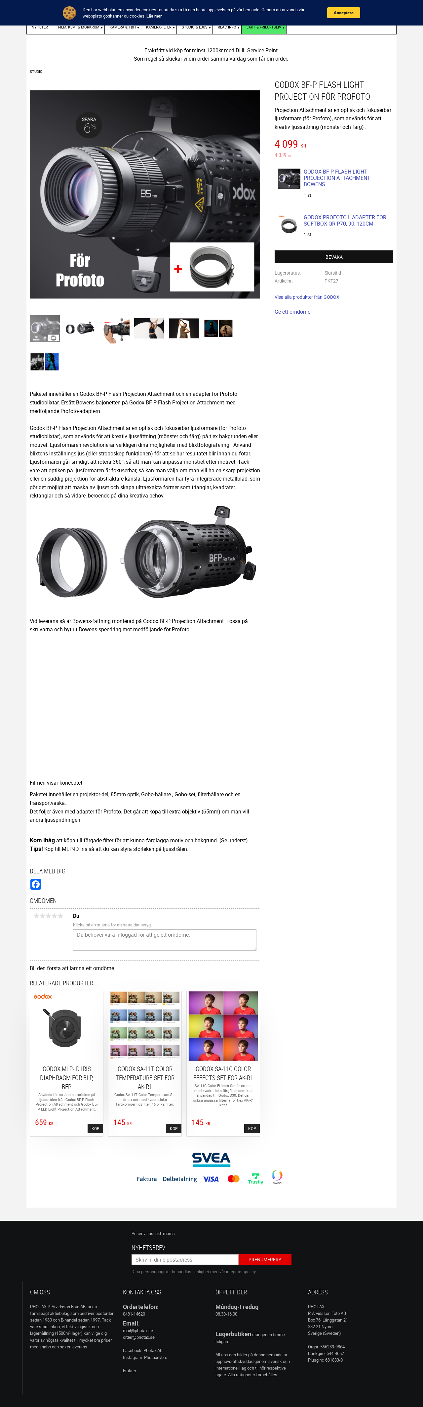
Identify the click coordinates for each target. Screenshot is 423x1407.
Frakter (129, 1371)
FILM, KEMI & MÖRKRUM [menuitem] (78, 27)
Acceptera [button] (344, 13)
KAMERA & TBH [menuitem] (123, 27)
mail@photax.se (138, 1330)
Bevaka (334, 257)
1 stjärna (36, 916)
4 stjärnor (54, 916)
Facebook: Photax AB (143, 1350)
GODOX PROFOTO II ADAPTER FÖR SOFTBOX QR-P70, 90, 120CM (345, 220)
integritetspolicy (240, 1272)
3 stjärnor (48, 916)
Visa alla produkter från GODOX (307, 297)
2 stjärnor (42, 916)
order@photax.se (139, 1337)
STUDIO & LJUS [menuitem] (195, 27)
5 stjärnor (60, 916)
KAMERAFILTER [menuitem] (159, 27)
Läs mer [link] (154, 16)
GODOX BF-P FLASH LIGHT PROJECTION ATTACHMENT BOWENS (337, 178)
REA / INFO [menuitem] (227, 27)
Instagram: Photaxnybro (145, 1357)
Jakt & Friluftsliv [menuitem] (264, 27)
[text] (334, 144)
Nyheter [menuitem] (40, 27)
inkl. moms (164, 1233)
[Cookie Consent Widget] (211, 13)
